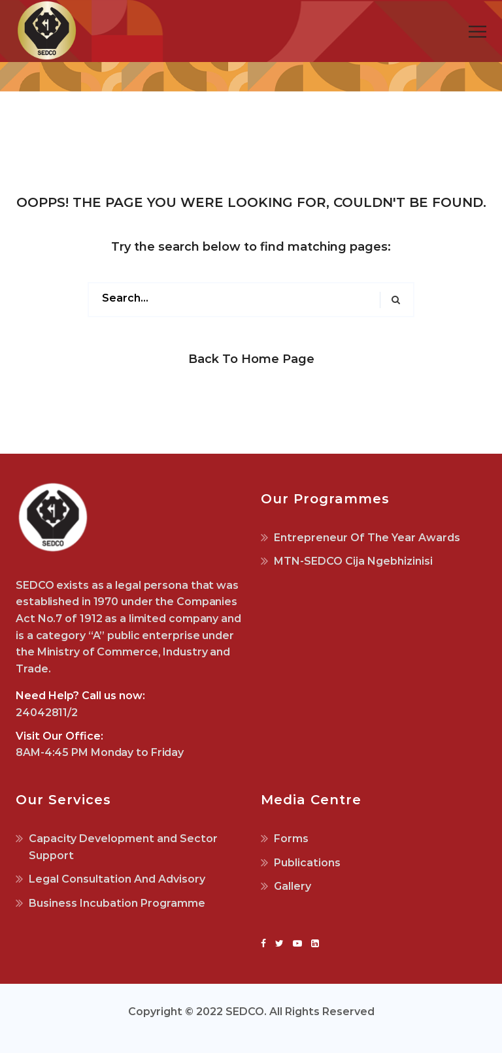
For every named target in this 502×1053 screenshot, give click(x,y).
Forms (291, 838)
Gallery (292, 886)
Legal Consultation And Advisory (117, 879)
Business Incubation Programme (117, 903)
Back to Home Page (251, 359)
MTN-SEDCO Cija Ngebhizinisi (353, 561)
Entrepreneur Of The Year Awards (367, 537)
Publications (307, 863)
